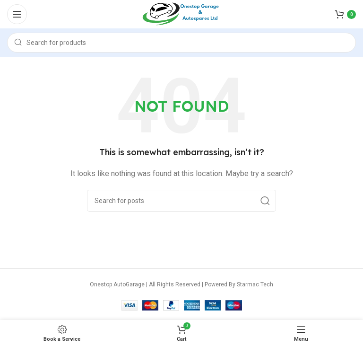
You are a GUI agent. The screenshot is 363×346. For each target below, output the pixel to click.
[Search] (181, 43)
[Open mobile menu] (17, 14)
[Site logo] (181, 13)
